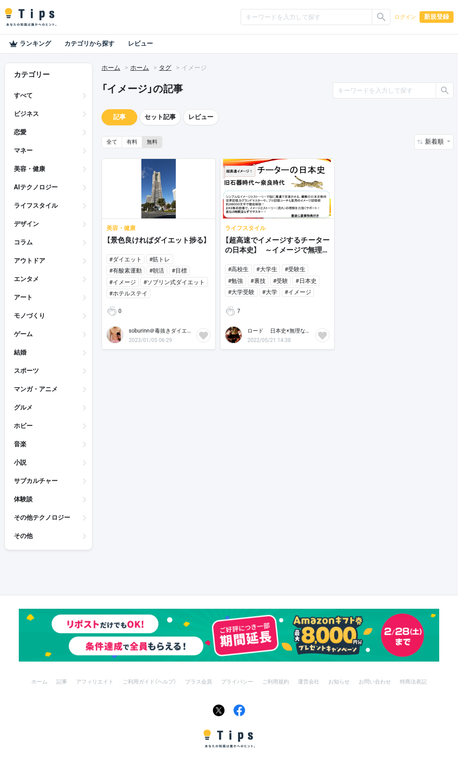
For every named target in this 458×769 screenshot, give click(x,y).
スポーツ (26, 370)
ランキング (30, 43)
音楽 (20, 444)
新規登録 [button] (436, 16)
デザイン (26, 223)
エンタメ (26, 278)
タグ (165, 67)
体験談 (23, 499)
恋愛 (20, 132)
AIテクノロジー (36, 187)
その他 (23, 535)
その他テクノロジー (42, 517)
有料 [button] (132, 142)
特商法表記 (413, 682)
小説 (20, 462)
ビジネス (26, 113)
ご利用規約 (275, 682)
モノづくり (29, 315)
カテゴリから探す (89, 43)
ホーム (111, 67)
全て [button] (111, 142)
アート (23, 297)
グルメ (23, 407)
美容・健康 (29, 168)
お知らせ (339, 682)
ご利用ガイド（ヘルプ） (149, 682)
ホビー (23, 425)
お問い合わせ (375, 682)
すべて (23, 95)
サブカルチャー (36, 480)
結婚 (20, 352)
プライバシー (237, 682)
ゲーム (23, 334)
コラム (23, 242)
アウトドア (29, 260)
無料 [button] (152, 142)
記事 (119, 116)
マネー (23, 150)
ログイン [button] (405, 17)
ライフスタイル (36, 205)
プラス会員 (198, 682)
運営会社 (308, 682)
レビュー (140, 43)
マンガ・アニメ (36, 389)
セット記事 (160, 116)
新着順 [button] (435, 141)
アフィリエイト (95, 682)
